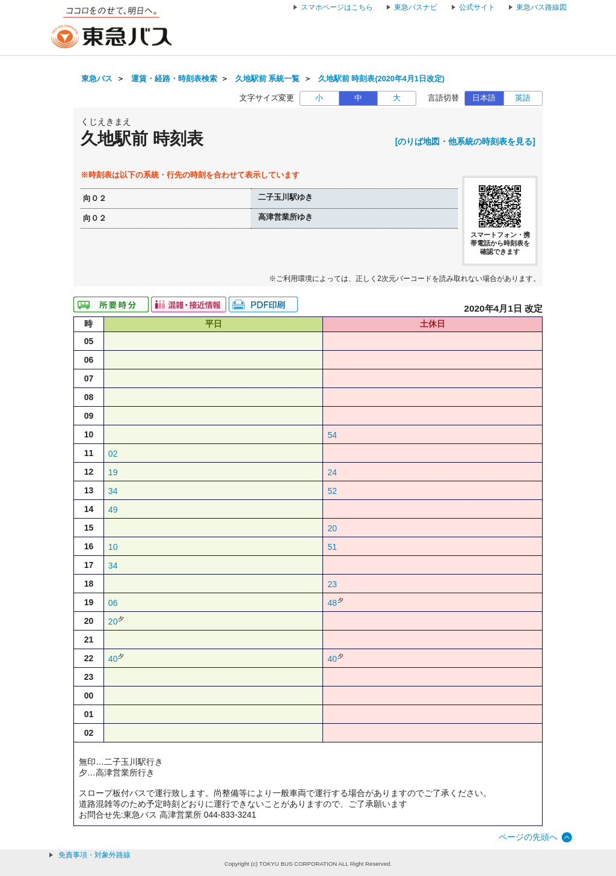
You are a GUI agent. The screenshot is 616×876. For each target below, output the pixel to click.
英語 (523, 98)
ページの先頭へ (528, 837)
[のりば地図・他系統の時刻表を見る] (465, 141)
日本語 (484, 98)
